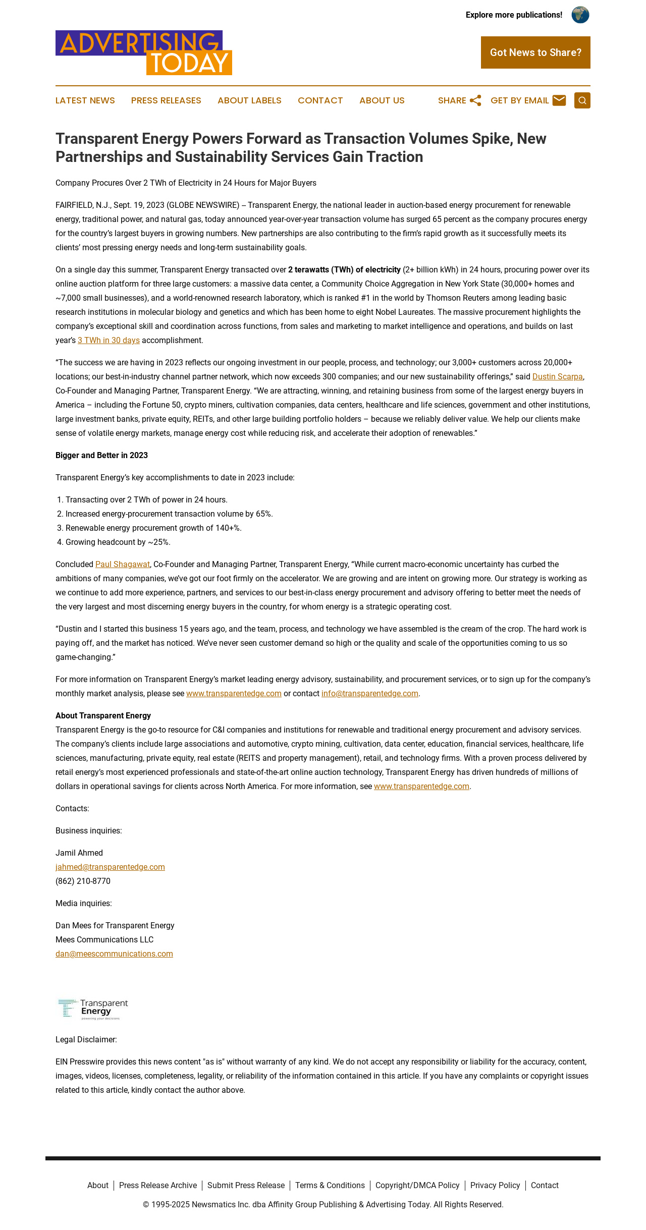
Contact (320, 100)
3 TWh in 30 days (109, 340)
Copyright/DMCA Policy (417, 1185)
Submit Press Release (246, 1185)
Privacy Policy (495, 1185)
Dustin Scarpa (557, 376)
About (98, 1185)
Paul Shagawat (122, 564)
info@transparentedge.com (369, 693)
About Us (382, 100)
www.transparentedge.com (234, 693)
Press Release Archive (158, 1185)
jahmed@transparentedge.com (110, 867)
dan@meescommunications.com (114, 954)
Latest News (85, 100)
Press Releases (166, 100)
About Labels (250, 100)
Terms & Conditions (330, 1185)
